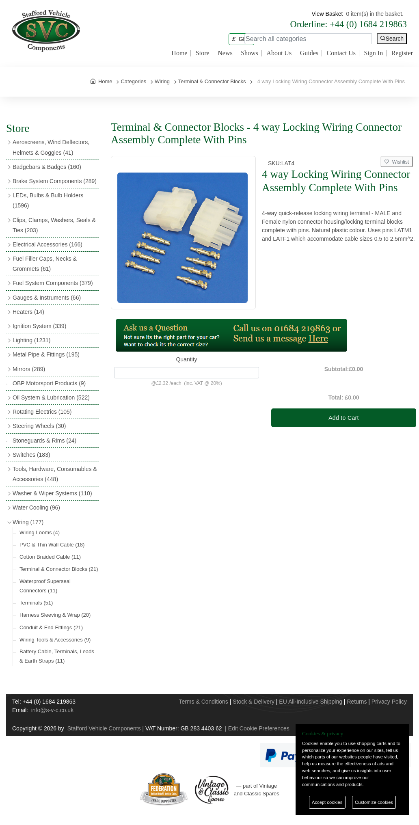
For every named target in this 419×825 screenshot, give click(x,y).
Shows (249, 53)
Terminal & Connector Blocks (58, 569)
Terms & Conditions (203, 701)
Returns (357, 701)
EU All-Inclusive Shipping (310, 701)
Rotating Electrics (42, 411)
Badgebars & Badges (47, 167)
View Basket (327, 14)
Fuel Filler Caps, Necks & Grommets (45, 263)
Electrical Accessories (47, 244)
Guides (309, 53)
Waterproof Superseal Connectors (45, 586)
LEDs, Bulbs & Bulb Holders (48, 200)
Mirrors (29, 369)
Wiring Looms (39, 532)
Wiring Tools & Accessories (55, 640)
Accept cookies (327, 802)
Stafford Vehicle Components (104, 728)
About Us (279, 53)
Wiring (28, 522)
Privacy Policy (389, 701)
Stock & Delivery (253, 701)
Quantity (186, 359)
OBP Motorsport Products (49, 383)
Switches (31, 454)
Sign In (373, 53)
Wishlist (396, 162)
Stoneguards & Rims (44, 440)
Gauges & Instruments (47, 297)
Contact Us (341, 53)
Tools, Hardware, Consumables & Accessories (55, 474)
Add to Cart (343, 418)
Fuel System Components (53, 283)
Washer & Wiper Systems (52, 493)
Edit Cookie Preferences (258, 728)
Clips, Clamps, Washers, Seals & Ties (54, 225)
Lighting (31, 340)
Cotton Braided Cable (50, 557)
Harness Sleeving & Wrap (55, 615)
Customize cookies (374, 802)
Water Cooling (36, 507)
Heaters (28, 312)
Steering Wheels (39, 426)
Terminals (36, 603)
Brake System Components (55, 181)
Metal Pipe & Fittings (46, 354)
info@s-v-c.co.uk (52, 710)
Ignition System (39, 326)
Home (179, 53)
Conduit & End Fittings (51, 627)
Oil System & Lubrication (51, 397)
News (225, 53)
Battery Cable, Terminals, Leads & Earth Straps (56, 656)
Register (402, 53)
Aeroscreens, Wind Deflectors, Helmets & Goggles (51, 147)
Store (203, 53)
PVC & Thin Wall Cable (51, 545)
